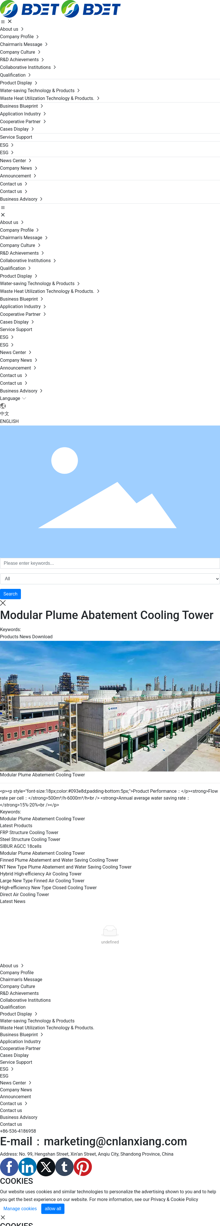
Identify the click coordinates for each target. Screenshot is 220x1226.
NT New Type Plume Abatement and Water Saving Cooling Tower (65, 867)
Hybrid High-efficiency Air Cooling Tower (41, 874)
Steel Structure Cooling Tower (30, 839)
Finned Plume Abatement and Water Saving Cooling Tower (59, 860)
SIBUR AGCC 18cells (21, 846)
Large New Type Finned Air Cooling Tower (42, 880)
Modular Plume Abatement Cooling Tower (42, 775)
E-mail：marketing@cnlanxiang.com (93, 1141)
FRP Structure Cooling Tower (29, 832)
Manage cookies (20, 1208)
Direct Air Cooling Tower (24, 894)
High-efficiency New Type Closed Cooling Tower (48, 887)
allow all (53, 1208)
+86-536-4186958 (18, 1131)
